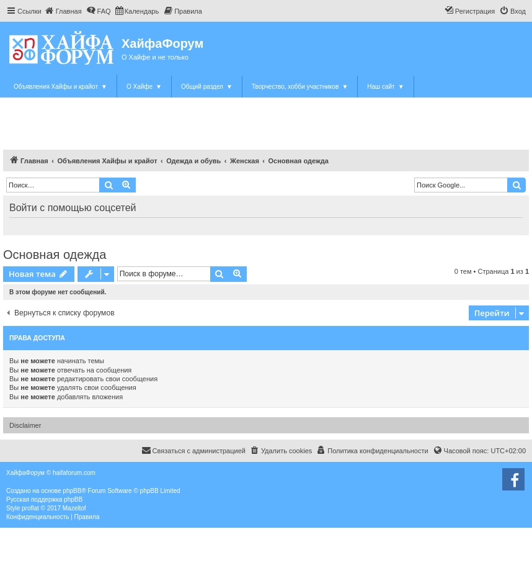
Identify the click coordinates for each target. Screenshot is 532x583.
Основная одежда (54, 254)
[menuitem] (63, 11)
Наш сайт (385, 86)
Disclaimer (25, 425)
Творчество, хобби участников (300, 86)
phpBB (72, 490)
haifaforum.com (74, 472)
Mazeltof (74, 508)
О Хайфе (144, 86)
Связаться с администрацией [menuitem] (193, 450)
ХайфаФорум (162, 43)
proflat (30, 508)
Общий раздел (207, 86)
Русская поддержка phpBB (44, 499)
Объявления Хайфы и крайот (60, 86)
